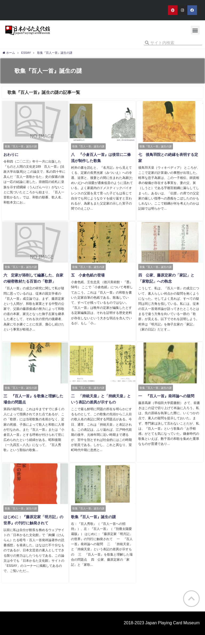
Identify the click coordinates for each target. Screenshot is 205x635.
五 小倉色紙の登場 (87, 275)
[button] (195, 30)
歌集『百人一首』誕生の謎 (93, 516)
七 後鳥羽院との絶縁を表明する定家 (170, 154)
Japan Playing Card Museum (172, 621)
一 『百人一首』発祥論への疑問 (166, 395)
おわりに (10, 154)
